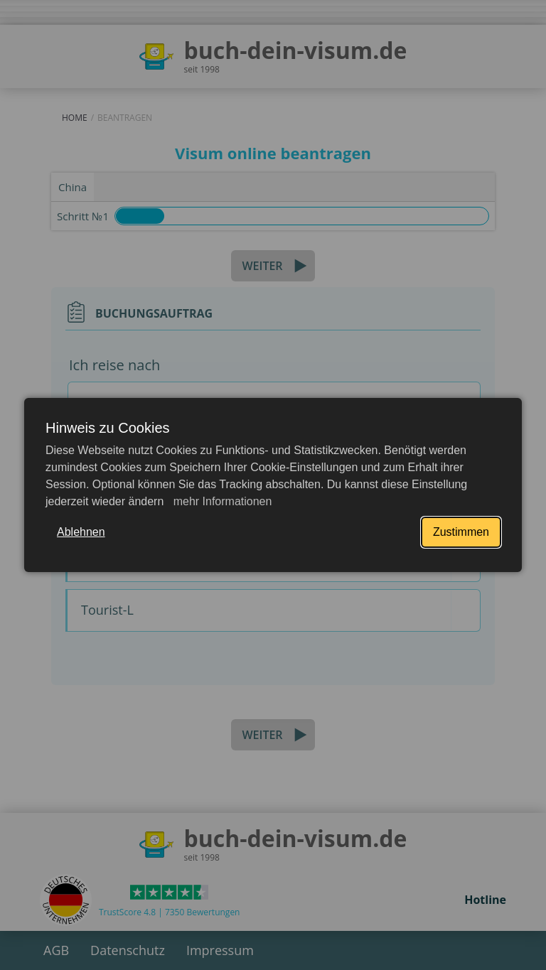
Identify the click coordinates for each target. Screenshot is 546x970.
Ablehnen (81, 532)
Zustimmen (461, 532)
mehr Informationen (221, 501)
